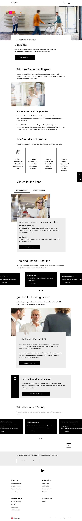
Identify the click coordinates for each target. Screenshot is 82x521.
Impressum (45, 518)
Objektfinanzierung (16, 501)
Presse (44, 501)
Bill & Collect (14, 507)
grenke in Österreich (16, 483)
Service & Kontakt (46, 489)
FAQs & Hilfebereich (47, 491)
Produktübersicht (15, 510)
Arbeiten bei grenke (16, 486)
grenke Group (14, 491)
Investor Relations (15, 489)
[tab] (22, 190)
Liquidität (13, 504)
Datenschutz (53, 518)
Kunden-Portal (45, 483)
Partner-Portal (45, 486)
